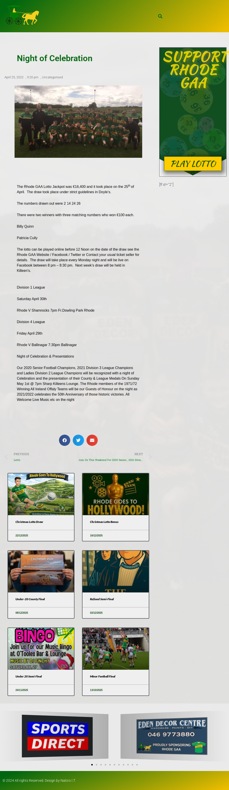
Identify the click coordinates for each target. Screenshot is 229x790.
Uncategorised (52, 78)
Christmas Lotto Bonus (104, 522)
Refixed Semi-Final (102, 599)
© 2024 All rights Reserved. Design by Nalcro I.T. (39, 780)
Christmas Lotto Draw (29, 522)
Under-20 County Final (30, 599)
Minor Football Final (102, 676)
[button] (160, 16)
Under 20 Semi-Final (29, 676)
